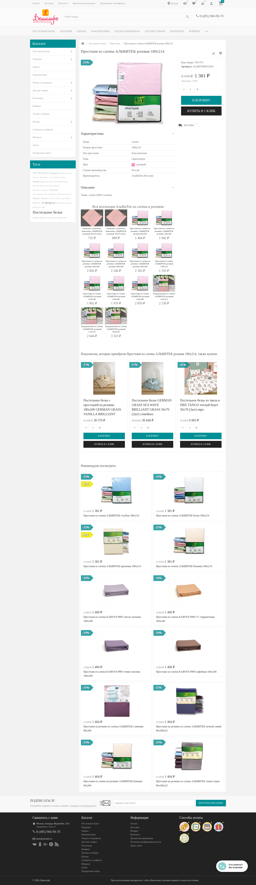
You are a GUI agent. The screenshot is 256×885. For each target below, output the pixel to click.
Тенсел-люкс (66, 173)
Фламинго (44, 177)
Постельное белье (43, 31)
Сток (51, 177)
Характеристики (92, 133)
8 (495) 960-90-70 (212, 16)
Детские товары (155, 31)
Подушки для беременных (56, 181)
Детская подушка (40, 190)
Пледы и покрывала (127, 31)
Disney (36, 177)
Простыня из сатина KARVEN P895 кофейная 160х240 (186, 671)
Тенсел (44, 198)
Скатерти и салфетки (43, 129)
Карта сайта (136, 845)
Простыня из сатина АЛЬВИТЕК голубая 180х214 (111, 515)
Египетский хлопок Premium (46, 185)
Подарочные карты (42, 153)
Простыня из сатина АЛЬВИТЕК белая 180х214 (182, 515)
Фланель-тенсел (64, 194)
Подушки (66, 31)
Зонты (36, 145)
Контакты (63, 3)
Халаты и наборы (41, 114)
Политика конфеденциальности (145, 842)
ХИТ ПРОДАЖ (40, 173)
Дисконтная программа (84, 3)
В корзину (201, 100)
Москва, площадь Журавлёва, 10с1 (53, 823)
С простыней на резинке (59, 198)
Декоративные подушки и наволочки (50, 217)
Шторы (36, 122)
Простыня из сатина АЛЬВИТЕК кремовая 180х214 (112, 566)
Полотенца (177, 31)
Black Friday (60, 177)
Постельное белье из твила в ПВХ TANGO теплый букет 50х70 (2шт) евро (200, 405)
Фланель (37, 203)
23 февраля (48, 202)
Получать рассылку (211, 803)
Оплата (36, 3)
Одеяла (81, 31)
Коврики (194, 31)
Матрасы (37, 137)
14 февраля (53, 173)
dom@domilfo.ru (44, 839)
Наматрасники (100, 31)
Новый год (38, 181)
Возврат (134, 831)
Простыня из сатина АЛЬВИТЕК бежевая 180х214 (184, 566)
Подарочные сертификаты (112, 3)
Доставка (48, 3)
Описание (88, 187)
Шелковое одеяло (64, 203)
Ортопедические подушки (44, 194)
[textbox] (127, 17)
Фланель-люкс (39, 207)
